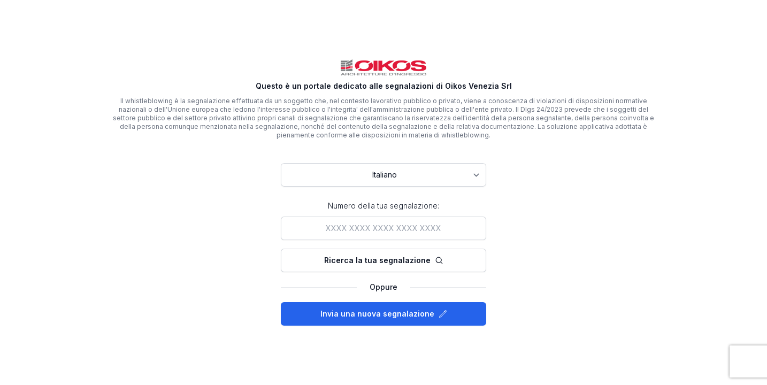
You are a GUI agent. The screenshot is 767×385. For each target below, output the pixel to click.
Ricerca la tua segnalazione (383, 260)
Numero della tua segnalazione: (383, 205)
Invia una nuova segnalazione (383, 313)
